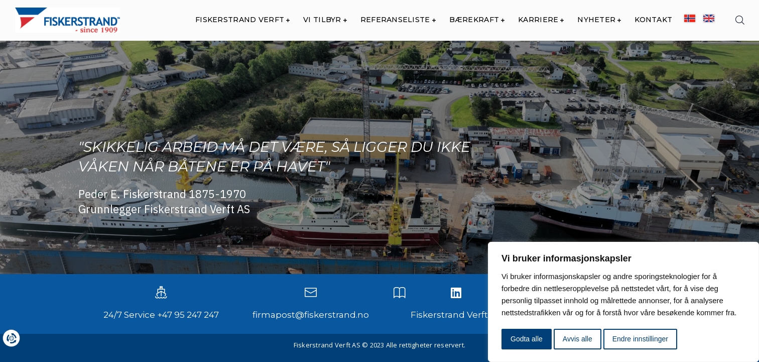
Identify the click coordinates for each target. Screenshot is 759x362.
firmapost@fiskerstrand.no (310, 315)
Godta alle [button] (527, 339)
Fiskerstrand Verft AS (456, 315)
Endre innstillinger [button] (640, 339)
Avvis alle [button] (577, 339)
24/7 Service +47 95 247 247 (161, 315)
